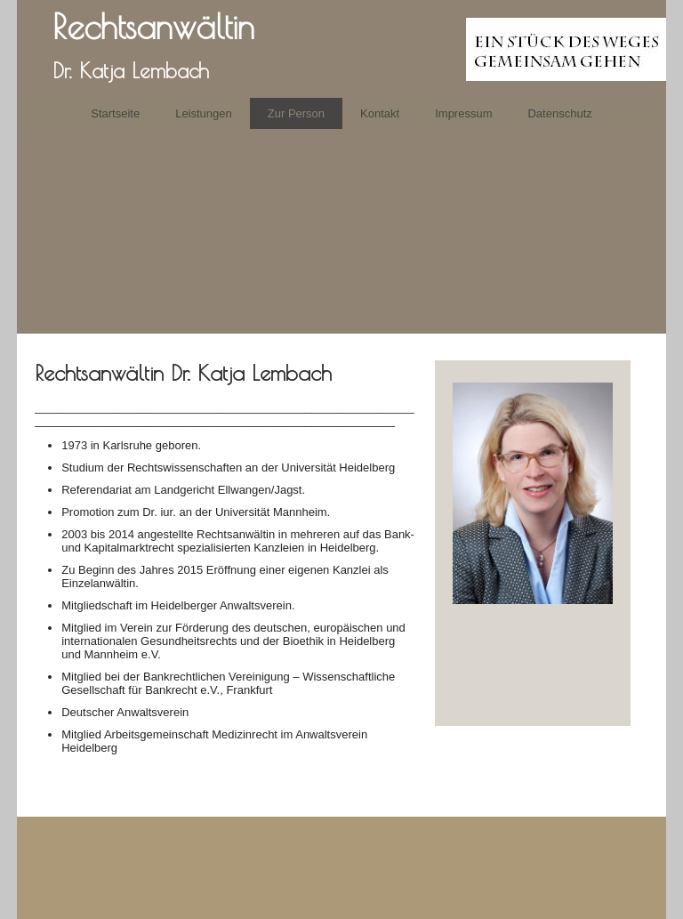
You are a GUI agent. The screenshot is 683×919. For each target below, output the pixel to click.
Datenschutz (559, 113)
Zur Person (296, 113)
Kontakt (379, 113)
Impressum (463, 113)
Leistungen (203, 113)
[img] (341, 49)
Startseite (115, 113)
